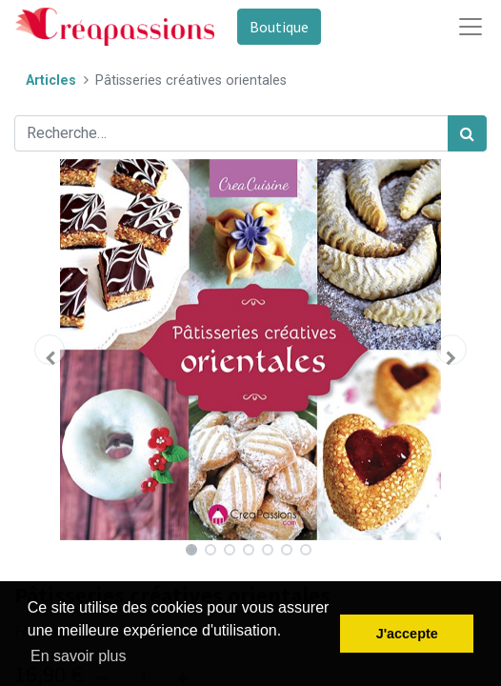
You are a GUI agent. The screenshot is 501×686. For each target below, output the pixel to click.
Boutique (279, 26)
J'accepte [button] (407, 633)
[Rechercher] (467, 133)
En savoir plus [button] (78, 656)
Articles (51, 80)
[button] (49, 349)
